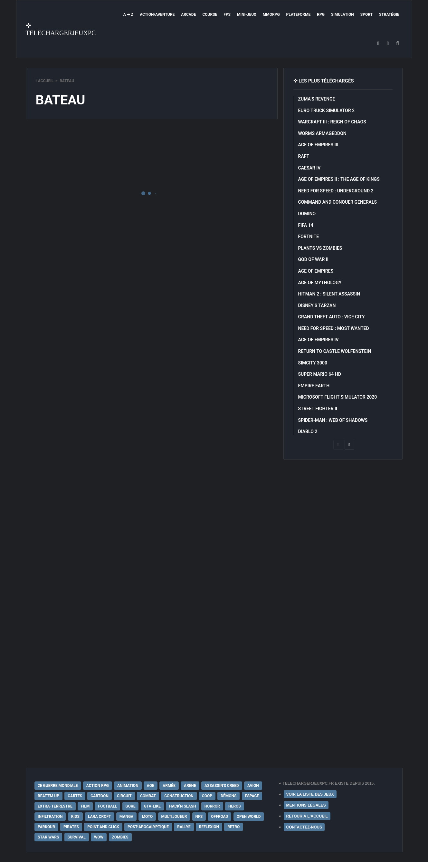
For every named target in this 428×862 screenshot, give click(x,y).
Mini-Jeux (246, 14)
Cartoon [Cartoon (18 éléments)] (99, 796)
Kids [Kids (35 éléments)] (75, 816)
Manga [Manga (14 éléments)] (126, 816)
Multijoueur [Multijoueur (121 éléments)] (174, 816)
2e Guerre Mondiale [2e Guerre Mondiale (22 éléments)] (58, 785)
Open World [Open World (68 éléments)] (249, 816)
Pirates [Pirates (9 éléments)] (71, 827)
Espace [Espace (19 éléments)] (252, 796)
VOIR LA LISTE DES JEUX (310, 794)
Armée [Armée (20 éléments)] (169, 785)
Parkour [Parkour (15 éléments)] (46, 827)
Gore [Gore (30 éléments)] (131, 806)
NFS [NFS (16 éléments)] (199, 816)
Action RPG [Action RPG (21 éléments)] (97, 785)
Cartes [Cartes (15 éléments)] (75, 796)
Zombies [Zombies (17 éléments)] (120, 837)
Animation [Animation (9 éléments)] (127, 785)
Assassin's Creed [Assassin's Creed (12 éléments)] (221, 785)
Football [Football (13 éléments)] (107, 806)
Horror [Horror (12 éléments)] (212, 806)
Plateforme (298, 14)
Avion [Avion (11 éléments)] (253, 785)
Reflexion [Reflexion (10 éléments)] (209, 827)
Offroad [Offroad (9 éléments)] (219, 816)
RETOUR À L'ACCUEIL (307, 816)
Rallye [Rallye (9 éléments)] (183, 827)
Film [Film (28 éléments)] (85, 806)
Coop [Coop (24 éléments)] (207, 796)
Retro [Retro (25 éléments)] (233, 827)
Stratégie (389, 14)
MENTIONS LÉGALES (306, 805)
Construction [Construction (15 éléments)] (178, 796)
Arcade (188, 14)
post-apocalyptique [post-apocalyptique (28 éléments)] (148, 827)
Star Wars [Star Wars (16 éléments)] (48, 837)
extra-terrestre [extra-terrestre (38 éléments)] (55, 806)
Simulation (342, 14)
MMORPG (271, 14)
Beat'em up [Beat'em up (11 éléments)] (48, 796)
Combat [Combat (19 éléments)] (148, 796)
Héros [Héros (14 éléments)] (234, 806)
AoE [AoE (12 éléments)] (150, 785)
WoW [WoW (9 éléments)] (98, 837)
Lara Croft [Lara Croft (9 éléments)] (99, 816)
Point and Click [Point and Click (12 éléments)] (103, 827)
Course (209, 14)
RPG (321, 14)
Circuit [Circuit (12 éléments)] (124, 796)
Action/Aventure (157, 14)
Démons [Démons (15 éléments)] (228, 796)
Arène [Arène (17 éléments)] (190, 785)
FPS (227, 14)
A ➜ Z (128, 14)
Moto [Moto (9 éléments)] (147, 816)
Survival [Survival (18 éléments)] (77, 837)
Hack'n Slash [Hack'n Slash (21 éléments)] (182, 806)
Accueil (45, 81)
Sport (366, 14)
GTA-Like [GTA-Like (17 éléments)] (152, 806)
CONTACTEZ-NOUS (304, 827)
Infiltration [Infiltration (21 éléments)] (50, 816)
